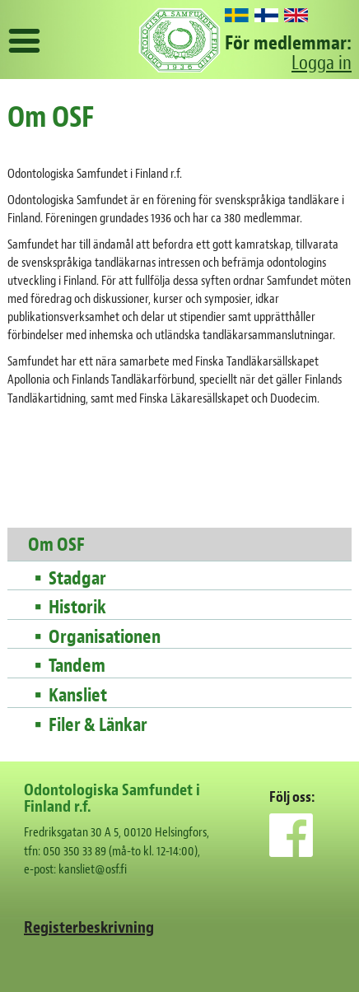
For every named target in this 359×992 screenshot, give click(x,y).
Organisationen (105, 637)
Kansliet (78, 695)
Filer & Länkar (98, 725)
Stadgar (77, 578)
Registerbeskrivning (89, 927)
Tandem (77, 666)
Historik (77, 607)
